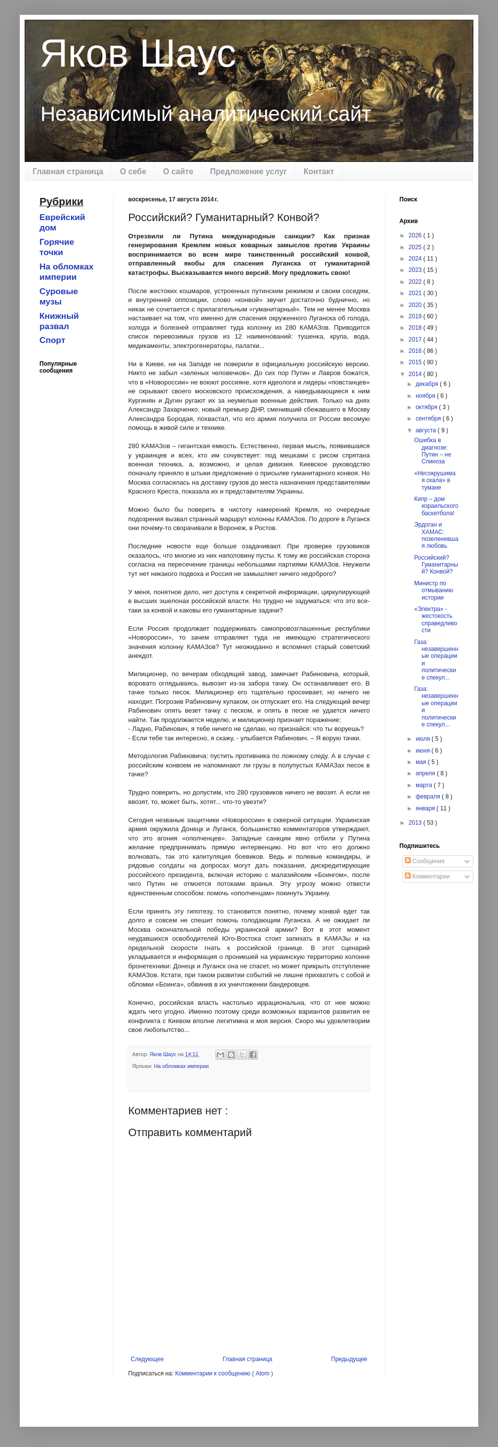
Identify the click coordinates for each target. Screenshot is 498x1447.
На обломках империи (181, 1066)
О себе (133, 171)
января (426, 808)
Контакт (319, 171)
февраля (429, 796)
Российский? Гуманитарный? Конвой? (436, 564)
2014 (416, 374)
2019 (416, 316)
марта (425, 785)
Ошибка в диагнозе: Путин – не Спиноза (432, 451)
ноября (426, 395)
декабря (428, 384)
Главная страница (68, 171)
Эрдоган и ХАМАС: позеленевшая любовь (436, 535)
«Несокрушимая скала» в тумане (435, 480)
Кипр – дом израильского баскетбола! (436, 506)
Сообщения (424, 861)
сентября (429, 418)
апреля (426, 773)
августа (427, 430)
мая (422, 762)
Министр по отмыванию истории (433, 590)
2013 (416, 822)
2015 (416, 362)
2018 (416, 327)
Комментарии (427, 876)
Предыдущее (349, 1359)
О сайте (178, 171)
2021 (416, 293)
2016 (416, 350)
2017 (416, 339)
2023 (416, 270)
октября (427, 407)
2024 (416, 258)
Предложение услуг (248, 171)
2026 (416, 235)
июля (423, 738)
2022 (416, 281)
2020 (416, 305)
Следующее (147, 1359)
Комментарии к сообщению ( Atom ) (224, 1373)
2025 (416, 247)
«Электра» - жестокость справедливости (435, 620)
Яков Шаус (137, 53)
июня (423, 750)
